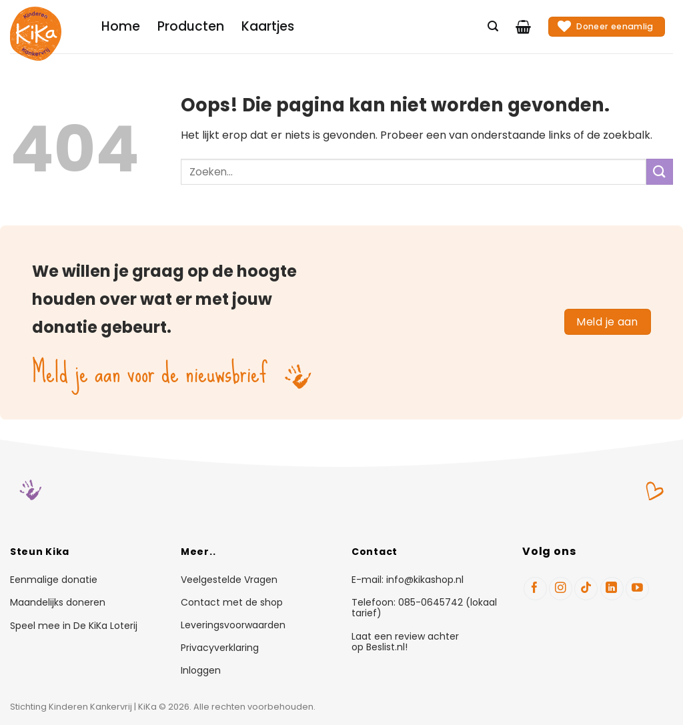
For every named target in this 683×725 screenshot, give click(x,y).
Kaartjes (267, 26)
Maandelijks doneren (57, 602)
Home (120, 26)
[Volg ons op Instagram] (560, 588)
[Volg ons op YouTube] (637, 588)
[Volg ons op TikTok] (586, 588)
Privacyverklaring (220, 648)
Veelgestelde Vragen (229, 580)
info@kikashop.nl (425, 579)
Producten (190, 26)
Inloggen (201, 671)
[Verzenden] (659, 172)
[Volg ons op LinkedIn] (612, 588)
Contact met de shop (232, 603)
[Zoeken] (493, 26)
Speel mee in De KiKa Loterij (73, 625)
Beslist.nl (385, 647)
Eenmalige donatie (53, 579)
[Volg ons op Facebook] (535, 588)
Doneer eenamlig (606, 26)
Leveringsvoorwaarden (233, 626)
